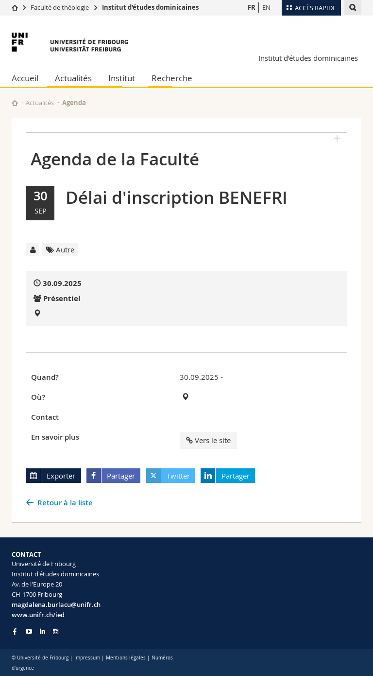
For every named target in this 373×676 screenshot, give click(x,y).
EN (266, 7)
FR (251, 7)
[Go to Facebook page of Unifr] (15, 631)
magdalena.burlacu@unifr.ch (56, 604)
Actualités (73, 78)
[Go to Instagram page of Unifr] (55, 631)
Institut (121, 78)
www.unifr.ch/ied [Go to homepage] (38, 614)
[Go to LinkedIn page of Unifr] (42, 631)
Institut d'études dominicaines (150, 7)
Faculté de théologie (60, 7)
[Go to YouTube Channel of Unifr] (29, 631)
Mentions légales (126, 658)
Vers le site (208, 440)
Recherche (172, 78)
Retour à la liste (65, 503)
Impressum (87, 658)
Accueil (25, 78)
